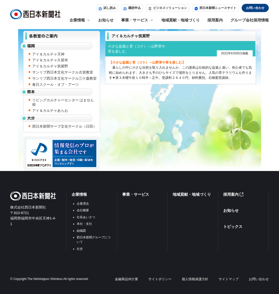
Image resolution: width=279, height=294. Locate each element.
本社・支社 (84, 224)
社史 (80, 249)
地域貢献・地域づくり (180, 20)
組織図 (81, 230)
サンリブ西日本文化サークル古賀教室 (62, 72)
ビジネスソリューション (167, 8)
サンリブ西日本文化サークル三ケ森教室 (64, 78)
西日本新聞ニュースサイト (215, 8)
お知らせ (106, 20)
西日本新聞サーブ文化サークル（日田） (64, 126)
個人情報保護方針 (195, 279)
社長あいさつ (86, 217)
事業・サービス (135, 194)
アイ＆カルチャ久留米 (50, 60)
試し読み (107, 8)
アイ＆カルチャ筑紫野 (50, 66)
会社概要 (83, 210)
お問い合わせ (255, 8)
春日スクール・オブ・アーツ (55, 84)
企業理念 (83, 203)
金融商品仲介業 (126, 279)
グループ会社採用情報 (249, 20)
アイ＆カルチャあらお (50, 110)
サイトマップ (229, 279)
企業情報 (79, 194)
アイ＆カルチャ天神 (48, 54)
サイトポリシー (160, 279)
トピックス (232, 226)
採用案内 (215, 20)
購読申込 (132, 8)
